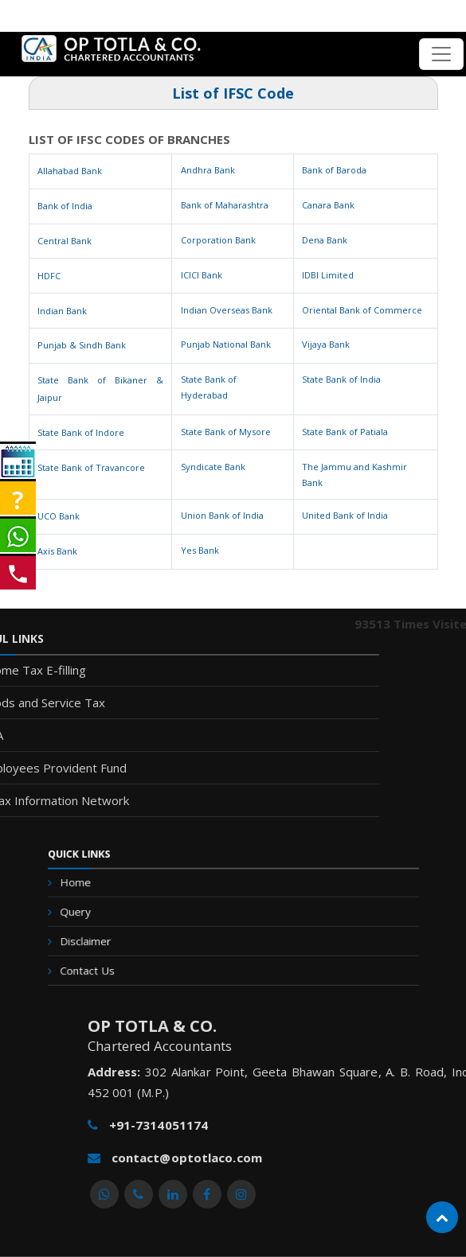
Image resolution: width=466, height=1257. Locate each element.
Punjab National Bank (226, 344)
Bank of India (64, 206)
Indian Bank (62, 311)
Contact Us (130, 954)
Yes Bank (200, 550)
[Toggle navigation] (441, 54)
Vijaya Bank (326, 344)
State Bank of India (341, 379)
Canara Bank (328, 205)
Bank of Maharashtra (224, 205)
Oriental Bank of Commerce (362, 310)
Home (121, 892)
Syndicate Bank (213, 467)
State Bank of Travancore (91, 467)
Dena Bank (324, 240)
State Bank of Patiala (345, 432)
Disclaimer (129, 933)
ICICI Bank (201, 275)
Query (121, 913)
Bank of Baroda (334, 170)
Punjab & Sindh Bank (81, 345)
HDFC (49, 276)
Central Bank (64, 241)
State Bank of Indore (80, 432)
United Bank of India (345, 515)
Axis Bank (57, 551)
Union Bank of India (222, 515)
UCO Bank (58, 516)
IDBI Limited (328, 275)
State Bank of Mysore (226, 432)
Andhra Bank (208, 170)
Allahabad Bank (69, 171)
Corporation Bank (218, 240)
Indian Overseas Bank (226, 310)
